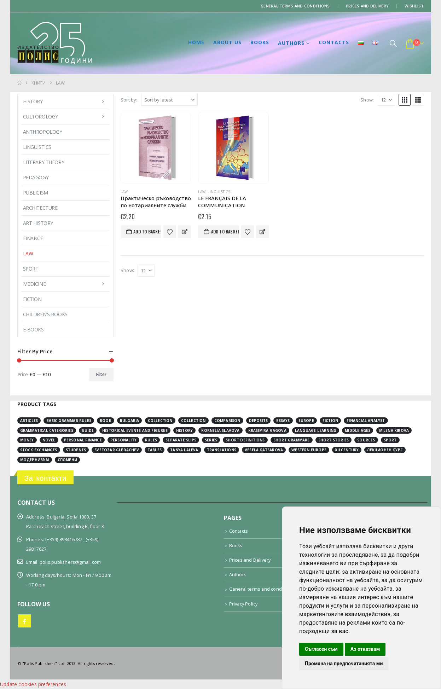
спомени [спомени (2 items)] (67, 459)
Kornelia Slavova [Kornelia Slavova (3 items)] (220, 430)
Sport (31, 268)
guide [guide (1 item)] (88, 430)
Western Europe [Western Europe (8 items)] (308, 449)
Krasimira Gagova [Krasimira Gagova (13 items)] (267, 430)
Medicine (34, 283)
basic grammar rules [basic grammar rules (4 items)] (68, 420)
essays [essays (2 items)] (283, 420)
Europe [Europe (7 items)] (306, 420)
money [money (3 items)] (27, 440)
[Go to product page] (156, 148)
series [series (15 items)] (211, 440)
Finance (33, 238)
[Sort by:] (169, 100)
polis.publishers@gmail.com (70, 562)
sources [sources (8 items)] (366, 440)
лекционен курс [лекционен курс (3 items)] (385, 449)
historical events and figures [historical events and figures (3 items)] (135, 430)
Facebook (24, 620)
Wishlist (414, 5)
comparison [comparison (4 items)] (227, 420)
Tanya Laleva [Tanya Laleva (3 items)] (184, 449)
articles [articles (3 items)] (29, 420)
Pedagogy (36, 177)
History (33, 101)
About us (227, 42)
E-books (33, 329)
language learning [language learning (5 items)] (315, 430)
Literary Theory (43, 162)
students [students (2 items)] (76, 449)
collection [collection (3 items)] (160, 420)
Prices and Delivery (367, 5)
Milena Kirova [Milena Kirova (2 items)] (394, 430)
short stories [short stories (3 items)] (333, 440)
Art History (38, 223)
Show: (367, 100)
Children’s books (45, 314)
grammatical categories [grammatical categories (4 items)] (46, 430)
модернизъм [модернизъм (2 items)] (34, 459)
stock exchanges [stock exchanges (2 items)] (38, 449)
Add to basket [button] (147, 231)
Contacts (334, 42)
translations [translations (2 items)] (221, 449)
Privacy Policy (243, 604)
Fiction (32, 299)
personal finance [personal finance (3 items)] (83, 440)
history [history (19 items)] (184, 430)
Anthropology (42, 131)
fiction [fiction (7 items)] (330, 420)
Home (196, 42)
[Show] (386, 100)
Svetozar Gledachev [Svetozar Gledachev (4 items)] (116, 449)
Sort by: (129, 100)
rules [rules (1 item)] (151, 440)
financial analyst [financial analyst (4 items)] (366, 420)
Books (259, 42)
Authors (291, 43)
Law (124, 191)
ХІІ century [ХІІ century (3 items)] (347, 449)
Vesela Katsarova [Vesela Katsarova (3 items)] (264, 449)
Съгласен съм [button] (321, 649)
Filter (101, 374)
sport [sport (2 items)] (390, 440)
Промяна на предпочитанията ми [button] (344, 663)
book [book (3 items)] (105, 420)
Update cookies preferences (33, 684)
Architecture (40, 207)
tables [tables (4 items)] (154, 449)
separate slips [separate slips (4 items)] (181, 440)
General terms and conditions (295, 5)
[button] (393, 43)
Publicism (35, 192)
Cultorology (40, 116)
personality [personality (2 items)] (123, 440)
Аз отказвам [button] (365, 649)
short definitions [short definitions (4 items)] (245, 440)
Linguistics (219, 191)
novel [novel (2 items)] (49, 440)
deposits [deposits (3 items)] (258, 420)
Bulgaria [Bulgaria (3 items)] (129, 420)
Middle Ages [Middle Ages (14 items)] (357, 430)
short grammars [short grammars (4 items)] (291, 440)
